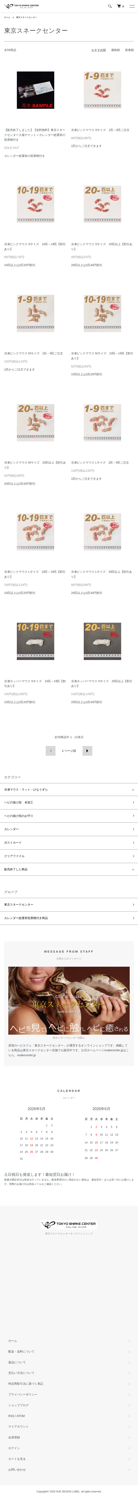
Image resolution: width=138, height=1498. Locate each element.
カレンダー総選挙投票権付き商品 (26, 918)
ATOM (21, 1416)
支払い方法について (21, 1372)
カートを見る (17, 1458)
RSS (11, 1416)
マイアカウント (18, 1426)
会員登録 (14, 1437)
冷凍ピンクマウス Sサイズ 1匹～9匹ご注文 (100, 130)
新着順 (129, 50)
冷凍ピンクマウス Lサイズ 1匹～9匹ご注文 (100, 462)
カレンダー (11, 829)
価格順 (115, 50)
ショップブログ (18, 1405)
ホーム (7, 17)
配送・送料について (21, 1351)
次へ (87, 751)
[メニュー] (132, 6)
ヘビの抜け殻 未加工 (18, 802)
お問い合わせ (17, 1469)
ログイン (14, 1448)
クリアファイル (14, 856)
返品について (17, 1362)
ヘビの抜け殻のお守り (18, 815)
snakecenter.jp (26, 1055)
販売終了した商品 (15, 869)
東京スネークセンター (26, 17)
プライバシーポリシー (22, 1394)
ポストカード (13, 842)
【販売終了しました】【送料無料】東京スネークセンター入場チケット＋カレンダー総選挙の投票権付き (34, 135)
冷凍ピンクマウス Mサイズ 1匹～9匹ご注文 (33, 353)
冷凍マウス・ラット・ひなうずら (26, 789)
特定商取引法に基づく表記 (25, 1383)
